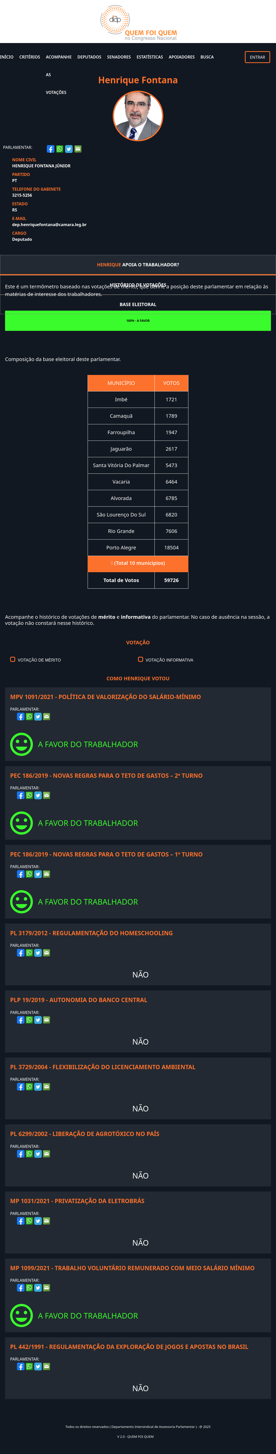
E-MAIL (19, 218)
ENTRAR (257, 57)
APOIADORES (182, 57)
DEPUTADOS (89, 57)
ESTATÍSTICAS (150, 57)
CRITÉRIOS (29, 57)
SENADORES (119, 57)
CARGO (19, 233)
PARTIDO (21, 174)
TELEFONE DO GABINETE (36, 189)
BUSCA (207, 57)
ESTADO (20, 204)
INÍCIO (6, 57)
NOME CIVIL (24, 160)
